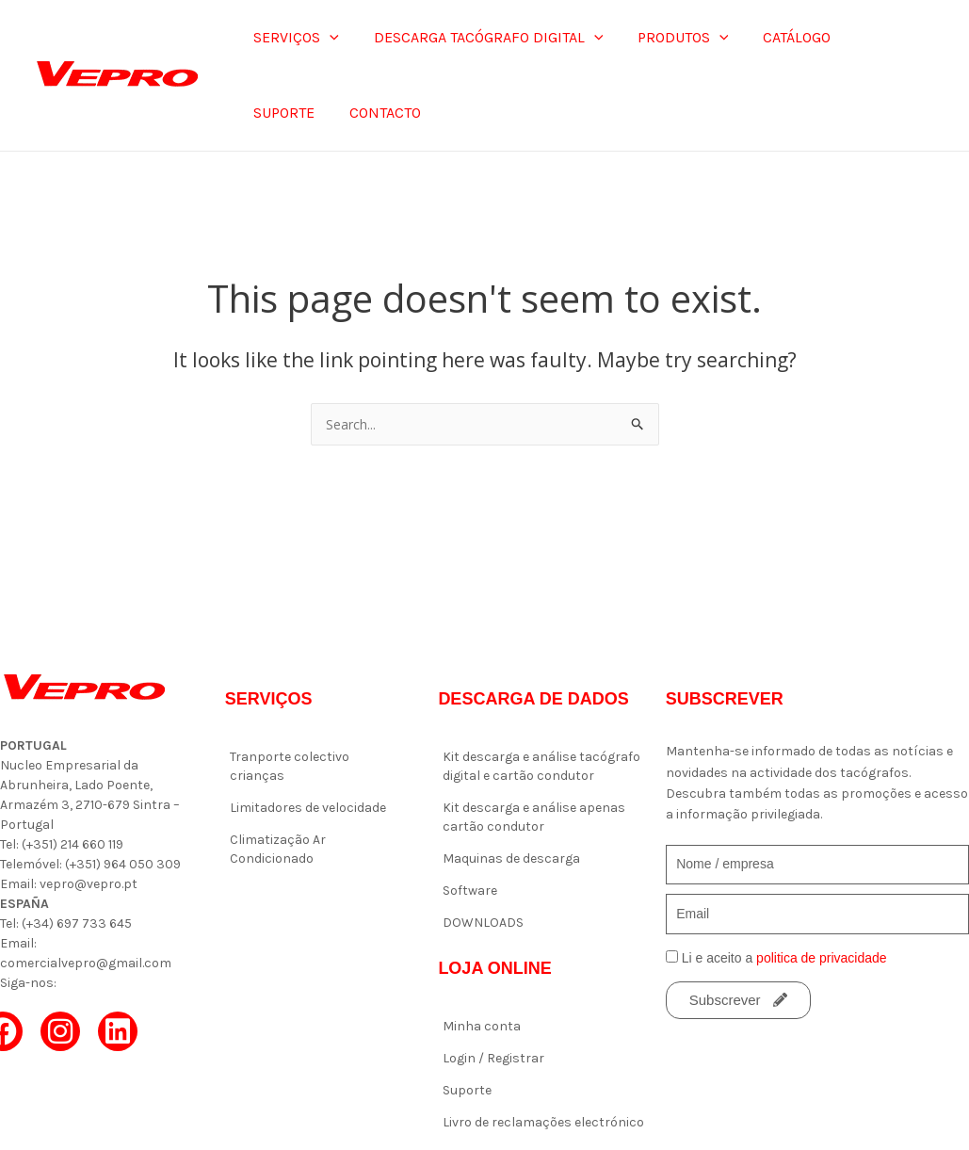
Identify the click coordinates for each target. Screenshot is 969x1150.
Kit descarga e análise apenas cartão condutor (534, 817)
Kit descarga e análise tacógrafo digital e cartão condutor (541, 766)
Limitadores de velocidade (308, 808)
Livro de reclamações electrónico (543, 1122)
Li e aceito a (784, 957)
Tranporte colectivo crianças (289, 766)
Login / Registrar (493, 1058)
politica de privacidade (821, 957)
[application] (327, 37)
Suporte (467, 1090)
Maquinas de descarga (511, 858)
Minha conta (482, 1026)
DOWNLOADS (483, 923)
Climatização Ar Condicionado (278, 849)
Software (470, 891)
